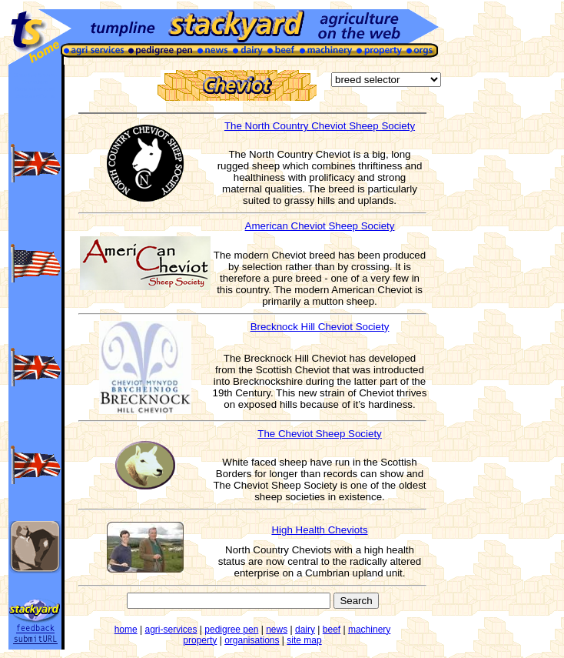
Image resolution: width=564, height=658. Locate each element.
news (276, 629)
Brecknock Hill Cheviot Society (320, 326)
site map (304, 640)
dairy (305, 629)
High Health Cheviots (319, 530)
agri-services (171, 629)
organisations (251, 640)
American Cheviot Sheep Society (320, 226)
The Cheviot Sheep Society (319, 433)
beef (331, 629)
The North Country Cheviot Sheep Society (319, 126)
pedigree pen (231, 629)
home (126, 629)
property (200, 640)
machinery (369, 629)
